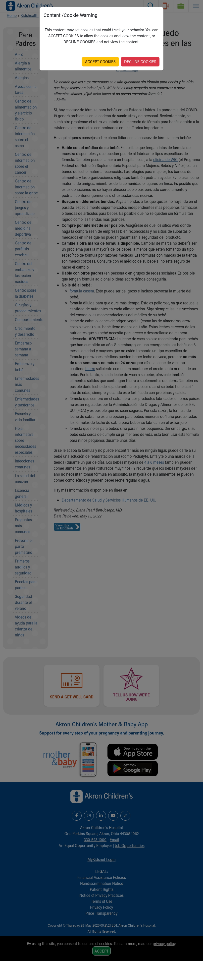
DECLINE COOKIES (140, 61)
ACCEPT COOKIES (100, 61)
